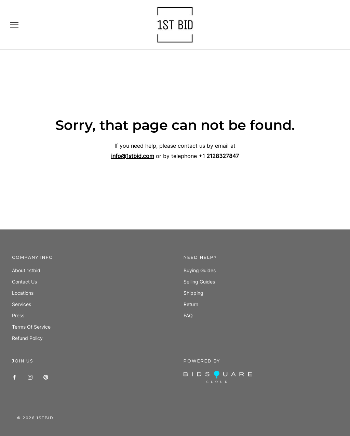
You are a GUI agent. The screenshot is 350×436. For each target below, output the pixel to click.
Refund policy (27, 338)
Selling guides (199, 282)
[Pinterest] (45, 377)
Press (18, 315)
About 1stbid (26, 270)
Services (21, 304)
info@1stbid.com (132, 156)
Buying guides (200, 270)
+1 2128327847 (219, 156)
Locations (22, 293)
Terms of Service (31, 327)
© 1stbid (35, 417)
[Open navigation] (14, 25)
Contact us (24, 282)
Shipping (193, 293)
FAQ (188, 315)
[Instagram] (30, 377)
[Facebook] (14, 377)
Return (191, 304)
